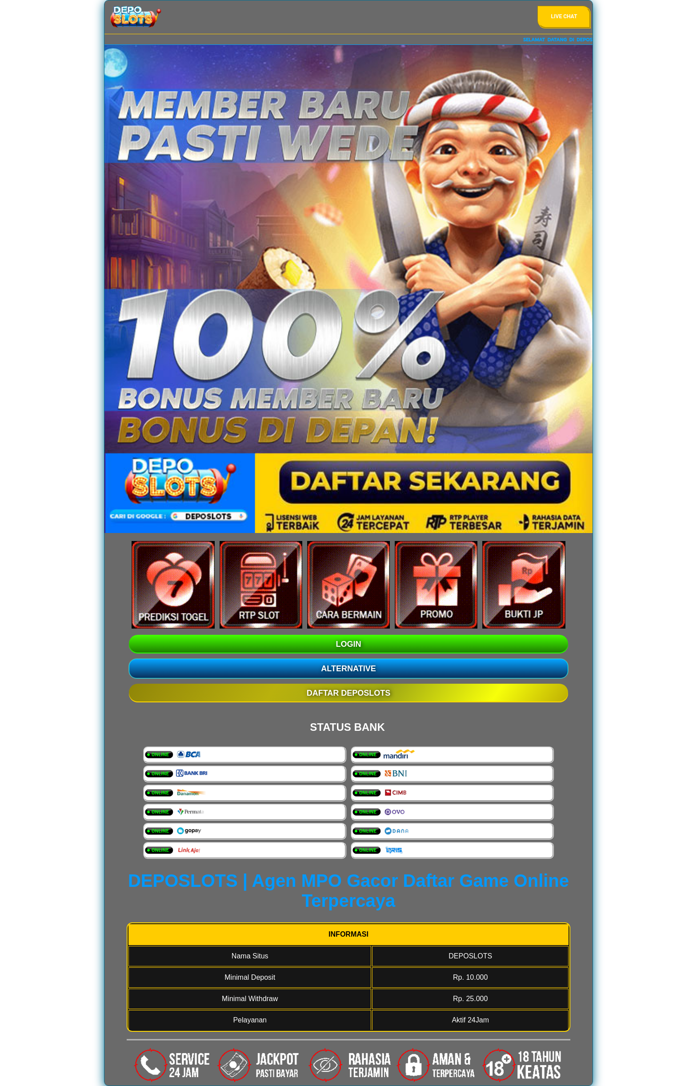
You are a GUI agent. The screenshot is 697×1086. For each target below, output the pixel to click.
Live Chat (564, 16)
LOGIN (348, 644)
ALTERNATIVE (348, 668)
